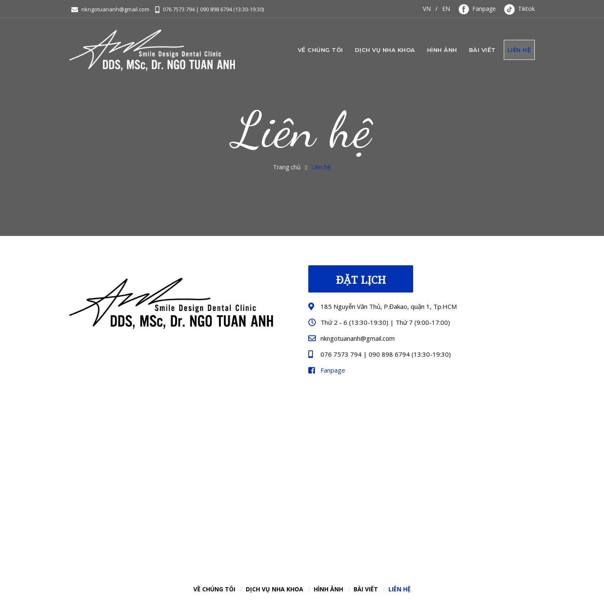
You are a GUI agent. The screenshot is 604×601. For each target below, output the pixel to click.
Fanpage (477, 9)
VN (427, 9)
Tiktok (519, 9)
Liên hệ (519, 50)
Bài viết (482, 50)
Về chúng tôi (320, 50)
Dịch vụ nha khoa (385, 50)
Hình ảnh (442, 50)
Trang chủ (287, 167)
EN (446, 9)
